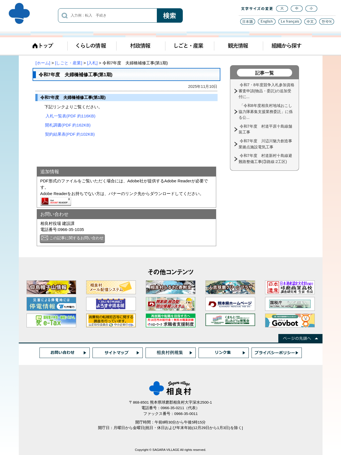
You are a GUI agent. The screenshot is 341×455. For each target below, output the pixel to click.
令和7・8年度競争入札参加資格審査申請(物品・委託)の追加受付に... (266, 91)
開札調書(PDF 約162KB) (68, 125)
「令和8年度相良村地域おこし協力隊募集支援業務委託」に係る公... (266, 111)
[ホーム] (43, 63)
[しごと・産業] (68, 63)
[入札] (92, 63)
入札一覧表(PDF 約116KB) (70, 116)
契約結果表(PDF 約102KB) (70, 134)
